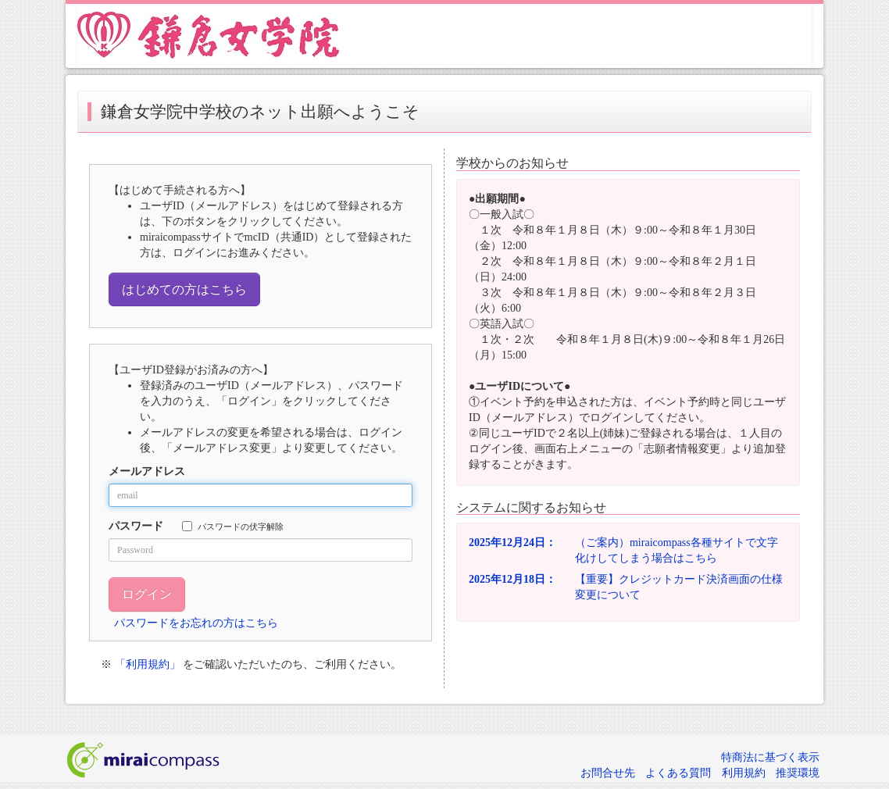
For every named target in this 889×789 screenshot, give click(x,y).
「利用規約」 (147, 664)
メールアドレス (147, 471)
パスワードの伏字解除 (233, 526)
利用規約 (744, 773)
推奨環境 (797, 773)
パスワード (136, 526)
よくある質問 (678, 773)
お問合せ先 (607, 773)
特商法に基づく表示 (770, 757)
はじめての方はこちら (184, 289)
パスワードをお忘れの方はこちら (196, 623)
